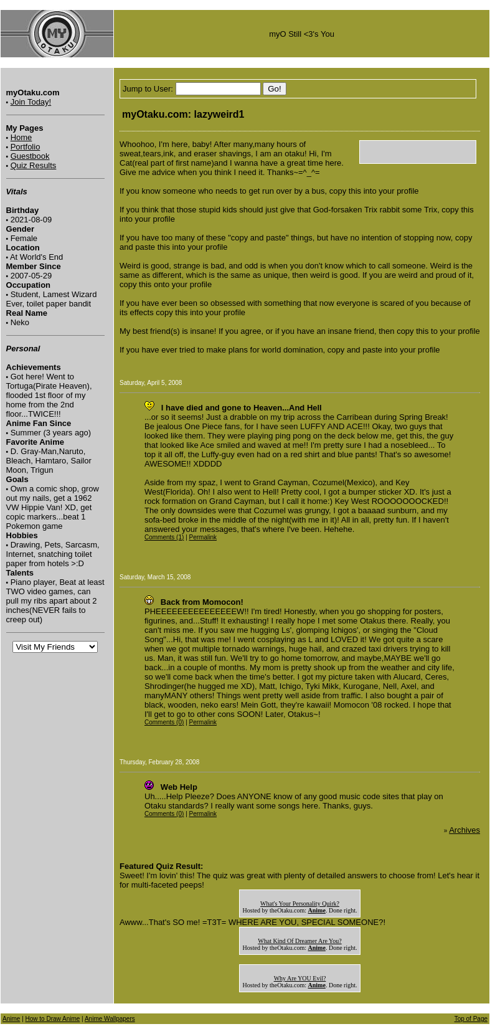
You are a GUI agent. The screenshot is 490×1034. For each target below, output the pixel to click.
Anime (11, 1018)
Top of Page (471, 1018)
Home (21, 137)
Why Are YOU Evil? (300, 978)
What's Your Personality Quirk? (299, 903)
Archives (464, 830)
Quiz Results (34, 165)
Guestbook (30, 156)
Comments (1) (164, 537)
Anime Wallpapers (110, 1018)
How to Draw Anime (53, 1018)
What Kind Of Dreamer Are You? (299, 940)
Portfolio (25, 146)
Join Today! (31, 102)
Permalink (203, 537)
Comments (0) (164, 722)
